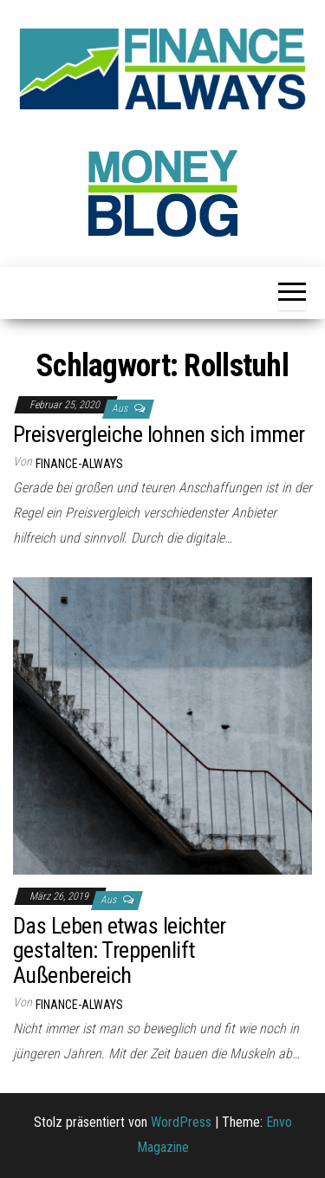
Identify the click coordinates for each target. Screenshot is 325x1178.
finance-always (79, 464)
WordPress (181, 1122)
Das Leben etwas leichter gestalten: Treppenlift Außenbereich (119, 950)
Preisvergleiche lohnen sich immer (159, 434)
